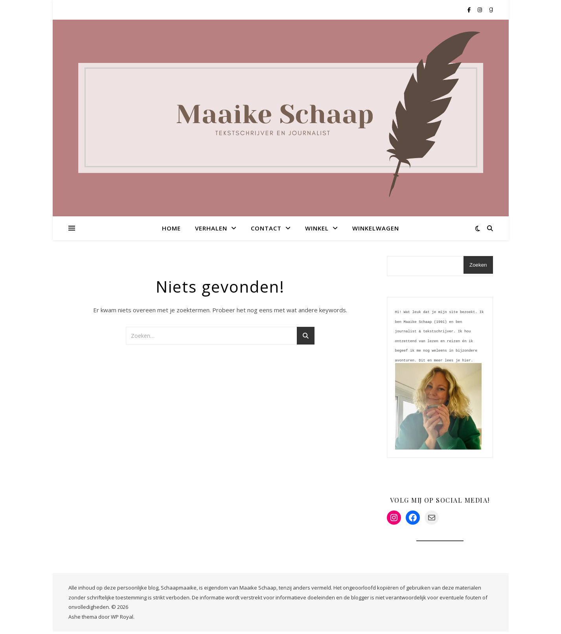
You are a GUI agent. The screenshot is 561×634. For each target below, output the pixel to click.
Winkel (317, 228)
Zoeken (478, 265)
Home (171, 228)
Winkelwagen (375, 228)
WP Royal (122, 619)
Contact (266, 228)
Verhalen (211, 228)
